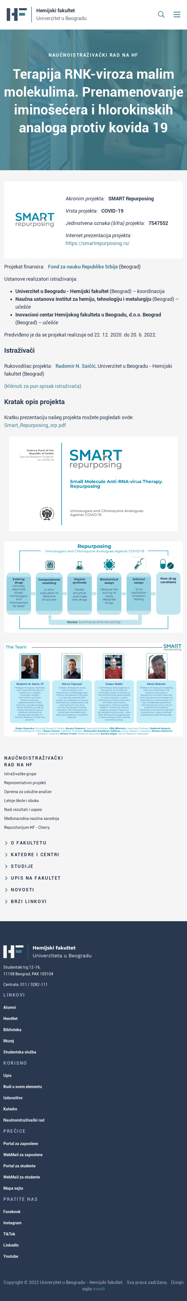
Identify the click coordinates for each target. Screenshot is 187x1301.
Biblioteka (12, 1030)
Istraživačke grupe (20, 774)
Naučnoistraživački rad (23, 1120)
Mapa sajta (13, 1188)
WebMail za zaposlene (22, 1155)
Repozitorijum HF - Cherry (27, 827)
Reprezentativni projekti (25, 783)
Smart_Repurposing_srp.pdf (35, 425)
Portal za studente (19, 1166)
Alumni (9, 1007)
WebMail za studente (21, 1177)
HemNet (10, 1018)
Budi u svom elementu (22, 1086)
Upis (7, 1075)
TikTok (9, 1234)
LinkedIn (11, 1245)
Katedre (10, 1109)
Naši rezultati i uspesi (23, 809)
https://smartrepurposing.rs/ (98, 243)
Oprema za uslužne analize (27, 791)
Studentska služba (19, 1052)
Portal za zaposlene (20, 1143)
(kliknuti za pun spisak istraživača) (42, 386)
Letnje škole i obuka (21, 800)
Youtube (10, 1256)
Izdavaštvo (13, 1098)
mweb (99, 1289)
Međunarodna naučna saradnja (31, 818)
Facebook (12, 1211)
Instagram (12, 1223)
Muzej (8, 1041)
